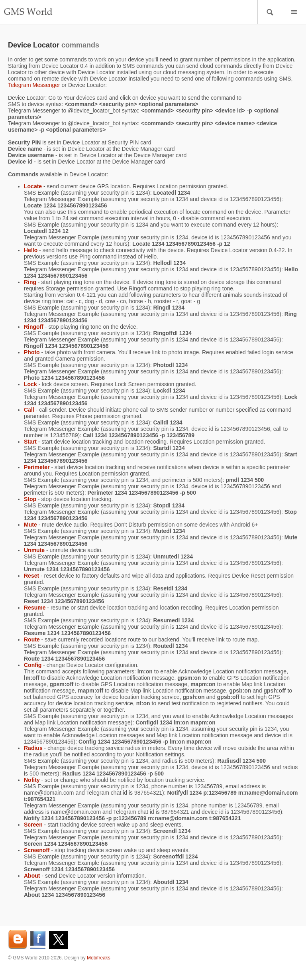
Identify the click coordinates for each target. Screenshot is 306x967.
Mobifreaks (98, 958)
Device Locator (33, 45)
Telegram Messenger (34, 85)
